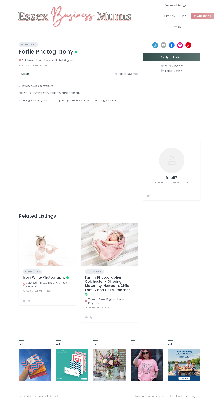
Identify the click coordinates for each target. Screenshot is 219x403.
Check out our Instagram (185, 396)
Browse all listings (175, 5)
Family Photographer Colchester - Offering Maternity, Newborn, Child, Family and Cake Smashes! (108, 283)
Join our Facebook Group (150, 396)
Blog (183, 16)
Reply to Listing (171, 57)
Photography (28, 44)
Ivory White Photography (44, 277)
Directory (169, 16)
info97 (171, 177)
